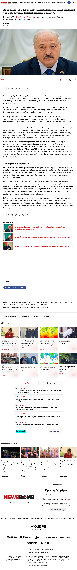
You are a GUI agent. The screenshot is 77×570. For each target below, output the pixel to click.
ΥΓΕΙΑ (53, 2)
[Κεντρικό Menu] (74, 2)
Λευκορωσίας (32, 17)
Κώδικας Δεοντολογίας (36, 518)
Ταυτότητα (3, 518)
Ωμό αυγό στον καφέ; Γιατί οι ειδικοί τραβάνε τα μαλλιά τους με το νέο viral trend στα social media (37, 408)
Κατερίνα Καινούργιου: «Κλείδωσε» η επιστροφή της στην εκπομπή (36, 425)
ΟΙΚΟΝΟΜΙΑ (47, 2)
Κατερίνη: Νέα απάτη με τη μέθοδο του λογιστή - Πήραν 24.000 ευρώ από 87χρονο (37, 400)
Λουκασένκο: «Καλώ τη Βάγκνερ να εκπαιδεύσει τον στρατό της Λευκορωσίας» (42, 237)
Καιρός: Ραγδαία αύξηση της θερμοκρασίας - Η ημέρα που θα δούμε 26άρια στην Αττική (67, 368)
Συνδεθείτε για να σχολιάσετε (14, 287)
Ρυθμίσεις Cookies (49, 518)
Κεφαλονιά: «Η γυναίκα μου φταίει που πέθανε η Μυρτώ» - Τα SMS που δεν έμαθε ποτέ (68, 464)
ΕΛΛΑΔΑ (33, 2)
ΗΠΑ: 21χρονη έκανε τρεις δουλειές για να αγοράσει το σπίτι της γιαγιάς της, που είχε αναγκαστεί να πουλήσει (38, 391)
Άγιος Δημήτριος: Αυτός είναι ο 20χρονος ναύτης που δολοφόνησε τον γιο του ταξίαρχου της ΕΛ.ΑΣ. (29, 342)
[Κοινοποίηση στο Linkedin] (19, 88)
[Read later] (75, 80)
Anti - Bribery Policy (61, 518)
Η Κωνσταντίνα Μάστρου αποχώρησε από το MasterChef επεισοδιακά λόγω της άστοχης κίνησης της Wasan (28, 466)
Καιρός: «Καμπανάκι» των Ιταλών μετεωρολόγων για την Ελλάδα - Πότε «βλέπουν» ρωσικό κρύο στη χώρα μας (48, 343)
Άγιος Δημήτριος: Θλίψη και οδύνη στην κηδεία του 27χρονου (66, 341)
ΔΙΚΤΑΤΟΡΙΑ (36, 316)
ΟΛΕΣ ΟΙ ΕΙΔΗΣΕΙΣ (25, 2)
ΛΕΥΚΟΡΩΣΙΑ (25, 316)
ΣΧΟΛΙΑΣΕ (63, 80)
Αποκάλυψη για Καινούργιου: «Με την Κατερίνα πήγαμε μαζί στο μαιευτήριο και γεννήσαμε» (48, 465)
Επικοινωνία (72, 518)
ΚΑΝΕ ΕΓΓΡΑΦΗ (57, 510)
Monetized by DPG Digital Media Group (44, 549)
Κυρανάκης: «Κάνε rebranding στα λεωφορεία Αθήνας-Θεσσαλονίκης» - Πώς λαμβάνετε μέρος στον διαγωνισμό (38, 417)
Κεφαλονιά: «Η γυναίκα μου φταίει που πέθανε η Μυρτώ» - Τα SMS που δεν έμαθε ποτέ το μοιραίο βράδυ (9, 343)
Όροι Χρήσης (12, 518)
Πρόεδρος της (21, 17)
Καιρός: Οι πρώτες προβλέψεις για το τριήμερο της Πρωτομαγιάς (47, 367)
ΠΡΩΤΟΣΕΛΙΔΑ (61, 2)
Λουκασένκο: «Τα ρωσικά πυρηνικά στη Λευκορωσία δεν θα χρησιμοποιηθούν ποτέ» (44, 246)
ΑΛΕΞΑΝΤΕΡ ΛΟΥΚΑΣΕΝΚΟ (11, 316)
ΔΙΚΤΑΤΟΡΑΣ (47, 316)
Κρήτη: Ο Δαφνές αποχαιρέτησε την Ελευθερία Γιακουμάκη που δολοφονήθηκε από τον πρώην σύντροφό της (9, 369)
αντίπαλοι (49, 130)
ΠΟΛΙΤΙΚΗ (40, 2)
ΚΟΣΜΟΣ (3, 79)
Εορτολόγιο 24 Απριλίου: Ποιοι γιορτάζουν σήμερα (28, 366)
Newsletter (16, 307)
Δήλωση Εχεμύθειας (23, 518)
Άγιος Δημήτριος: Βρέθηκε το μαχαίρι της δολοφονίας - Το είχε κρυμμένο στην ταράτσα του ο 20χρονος (10, 466)
